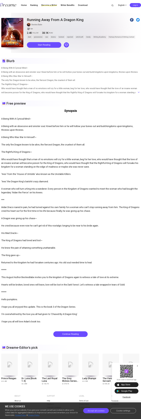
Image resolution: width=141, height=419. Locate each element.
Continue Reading (70, 334)
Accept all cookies (96, 411)
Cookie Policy (20, 415)
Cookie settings (123, 411)
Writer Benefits (67, 5)
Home (24, 5)
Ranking (34, 5)
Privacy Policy (33, 415)
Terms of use (83, 401)
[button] (44, 45)
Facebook (126, 397)
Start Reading (44, 45)
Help (48, 401)
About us (17, 401)
